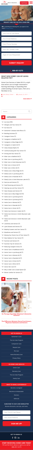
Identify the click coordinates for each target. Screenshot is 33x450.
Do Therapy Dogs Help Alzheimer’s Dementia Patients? (16, 314)
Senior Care (16, 367)
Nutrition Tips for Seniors (11, 244)
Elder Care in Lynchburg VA (12, 159)
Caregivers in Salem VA (11, 145)
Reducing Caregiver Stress (12, 246)
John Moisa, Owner (7, 94)
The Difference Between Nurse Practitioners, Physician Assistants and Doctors (16, 322)
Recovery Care (16, 371)
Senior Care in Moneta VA (11, 255)
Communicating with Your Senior (14, 151)
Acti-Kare (7, 122)
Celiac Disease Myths (10, 148)
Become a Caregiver (16, 388)
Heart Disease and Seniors (12, 191)
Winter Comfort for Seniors (12, 272)
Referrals (16, 398)
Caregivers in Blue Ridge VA (12, 142)
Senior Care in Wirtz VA (11, 264)
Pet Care (16, 351)
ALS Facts (7, 128)
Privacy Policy (9, 28)
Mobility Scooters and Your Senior (14, 229)
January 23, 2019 (21, 94)
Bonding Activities (9, 133)
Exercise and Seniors (10, 182)
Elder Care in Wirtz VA (10, 168)
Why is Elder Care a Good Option (14, 269)
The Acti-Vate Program (16, 340)
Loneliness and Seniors (11, 223)
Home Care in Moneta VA (11, 202)
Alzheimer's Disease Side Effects (13, 130)
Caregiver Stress (9, 136)
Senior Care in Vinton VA (11, 261)
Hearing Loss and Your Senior (13, 188)
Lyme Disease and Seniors (12, 226)
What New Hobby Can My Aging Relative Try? (14, 77)
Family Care (16, 378)
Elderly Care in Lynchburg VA (12, 174)
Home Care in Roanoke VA (11, 205)
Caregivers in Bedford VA (11, 139)
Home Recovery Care (16, 354)
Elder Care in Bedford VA (11, 156)
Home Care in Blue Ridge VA (12, 194)
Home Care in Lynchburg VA (12, 197)
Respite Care (16, 347)
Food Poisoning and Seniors (12, 185)
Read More (26, 99)
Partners (16, 395)
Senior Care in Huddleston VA (13, 249)
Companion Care (16, 344)
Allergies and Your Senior (11, 125)
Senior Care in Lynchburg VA (12, 252)
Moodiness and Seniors (11, 232)
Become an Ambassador (16, 391)
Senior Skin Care (9, 267)
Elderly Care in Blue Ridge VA (12, 171)
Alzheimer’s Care (16, 336)
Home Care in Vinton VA (11, 208)
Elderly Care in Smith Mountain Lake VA (16, 179)
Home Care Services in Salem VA (13, 211)
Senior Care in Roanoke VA (12, 258)
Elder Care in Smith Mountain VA (14, 162)
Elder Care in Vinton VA (11, 165)
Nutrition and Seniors (10, 241)
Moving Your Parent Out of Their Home (15, 235)
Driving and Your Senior (11, 153)
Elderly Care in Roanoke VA (12, 176)
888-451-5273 (16, 70)
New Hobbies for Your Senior (12, 238)
